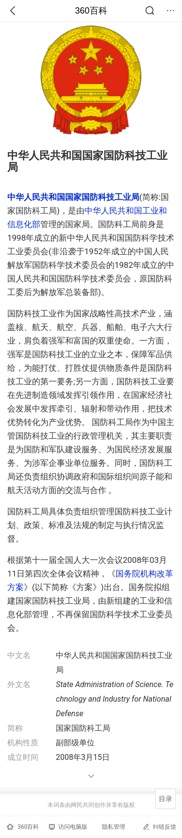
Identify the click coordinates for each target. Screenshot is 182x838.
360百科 (91, 11)
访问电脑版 (68, 826)
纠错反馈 (159, 826)
